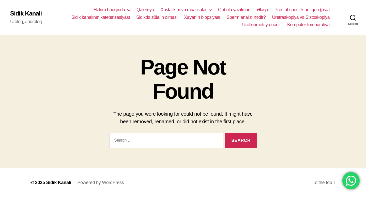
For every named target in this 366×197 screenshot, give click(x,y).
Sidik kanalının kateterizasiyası (100, 17)
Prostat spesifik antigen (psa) (302, 9)
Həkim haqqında (109, 9)
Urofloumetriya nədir (261, 24)
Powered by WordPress (100, 182)
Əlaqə (262, 9)
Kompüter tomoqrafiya (308, 24)
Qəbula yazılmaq (234, 9)
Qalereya (145, 9)
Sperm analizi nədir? (246, 17)
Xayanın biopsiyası (202, 17)
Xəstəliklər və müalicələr (183, 9)
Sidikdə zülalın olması (157, 17)
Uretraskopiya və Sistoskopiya (301, 17)
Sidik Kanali (26, 13)
